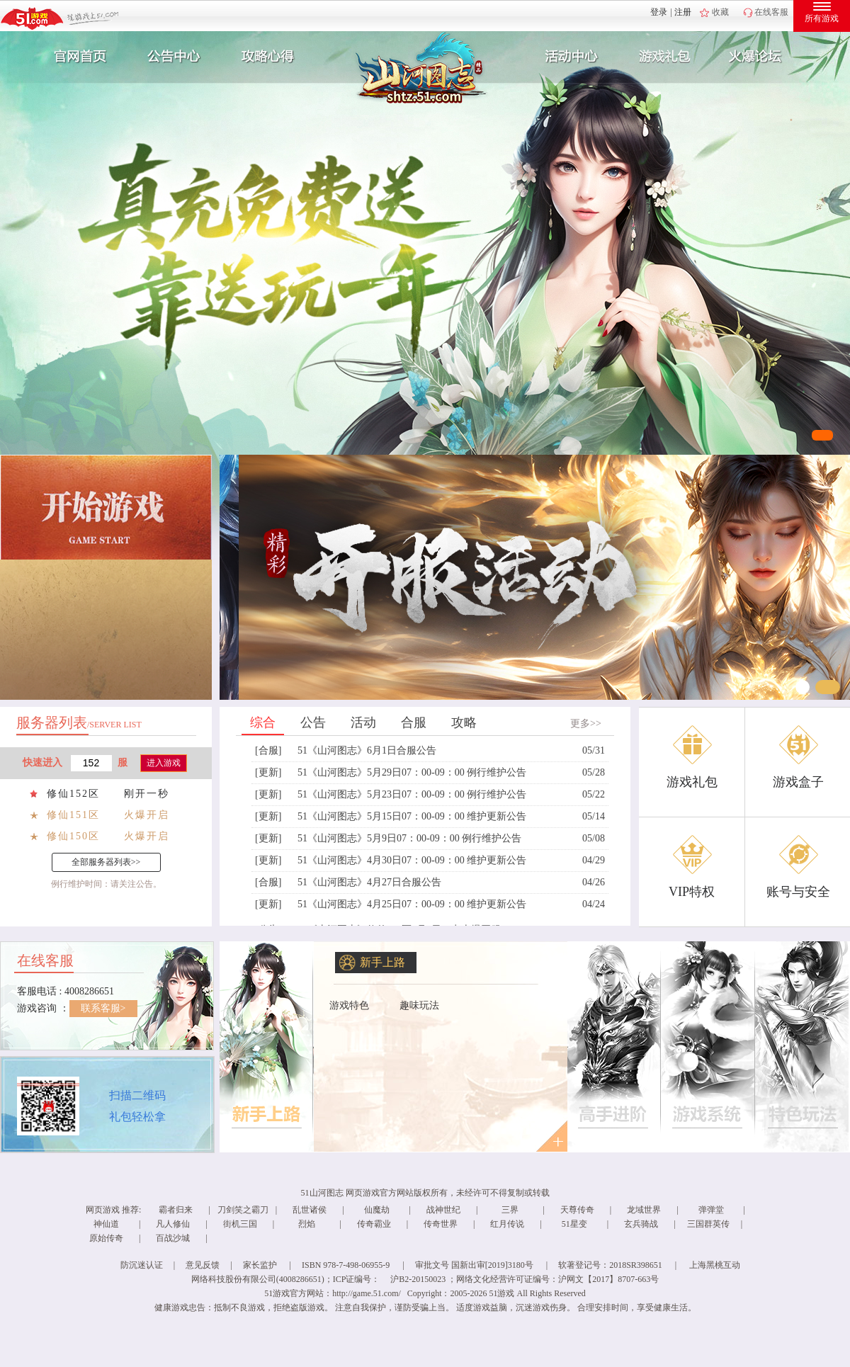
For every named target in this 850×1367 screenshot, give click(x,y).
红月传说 (507, 1224)
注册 (682, 12)
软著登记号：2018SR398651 (610, 1265)
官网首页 (75, 56)
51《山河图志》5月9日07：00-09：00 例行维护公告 (409, 838)
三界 (510, 1210)
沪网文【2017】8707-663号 (608, 1279)
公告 (313, 722)
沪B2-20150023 (418, 1279)
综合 (263, 722)
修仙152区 (73, 793)
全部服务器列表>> (106, 862)
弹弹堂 (711, 1210)
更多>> (585, 723)
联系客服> (103, 1008)
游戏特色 (349, 1005)
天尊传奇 (577, 1210)
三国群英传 (708, 1224)
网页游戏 (103, 1210)
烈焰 (306, 1224)
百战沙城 (173, 1238)
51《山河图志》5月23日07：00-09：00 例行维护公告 (412, 794)
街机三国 (240, 1224)
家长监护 (260, 1265)
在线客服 (771, 12)
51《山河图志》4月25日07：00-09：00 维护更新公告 (412, 904)
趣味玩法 (419, 1005)
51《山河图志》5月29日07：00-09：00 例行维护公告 (412, 772)
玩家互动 (762, 56)
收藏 (720, 12)
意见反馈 (203, 1265)
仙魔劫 (377, 1210)
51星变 (574, 1224)
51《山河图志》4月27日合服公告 (369, 882)
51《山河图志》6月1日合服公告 (367, 750)
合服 (413, 722)
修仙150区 (73, 836)
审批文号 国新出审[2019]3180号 (474, 1265)
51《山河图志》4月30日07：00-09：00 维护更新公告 (412, 860)
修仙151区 (73, 815)
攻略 (464, 722)
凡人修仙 (173, 1224)
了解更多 (267, 1046)
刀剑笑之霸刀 (242, 1210)
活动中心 (568, 56)
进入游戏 (164, 763)
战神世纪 (443, 1210)
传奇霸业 (374, 1224)
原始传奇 (106, 1238)
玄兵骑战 (641, 1224)
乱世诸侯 (310, 1210)
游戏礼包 (665, 56)
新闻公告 (172, 56)
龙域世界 (644, 1210)
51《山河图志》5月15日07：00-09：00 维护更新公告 (412, 816)
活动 (363, 722)
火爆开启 (146, 815)
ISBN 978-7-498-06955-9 (346, 1265)
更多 (550, 1135)
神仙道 (106, 1224)
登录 (658, 12)
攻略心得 (269, 56)
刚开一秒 (146, 793)
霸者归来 (176, 1210)
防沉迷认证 (141, 1265)
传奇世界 (441, 1224)
